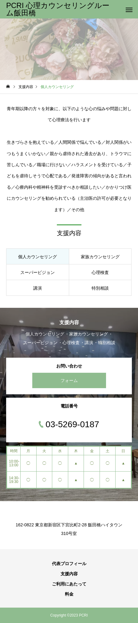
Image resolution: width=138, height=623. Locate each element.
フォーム (69, 380)
